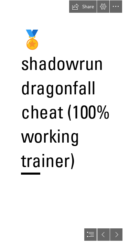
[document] (64, 124)
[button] (83, 6)
